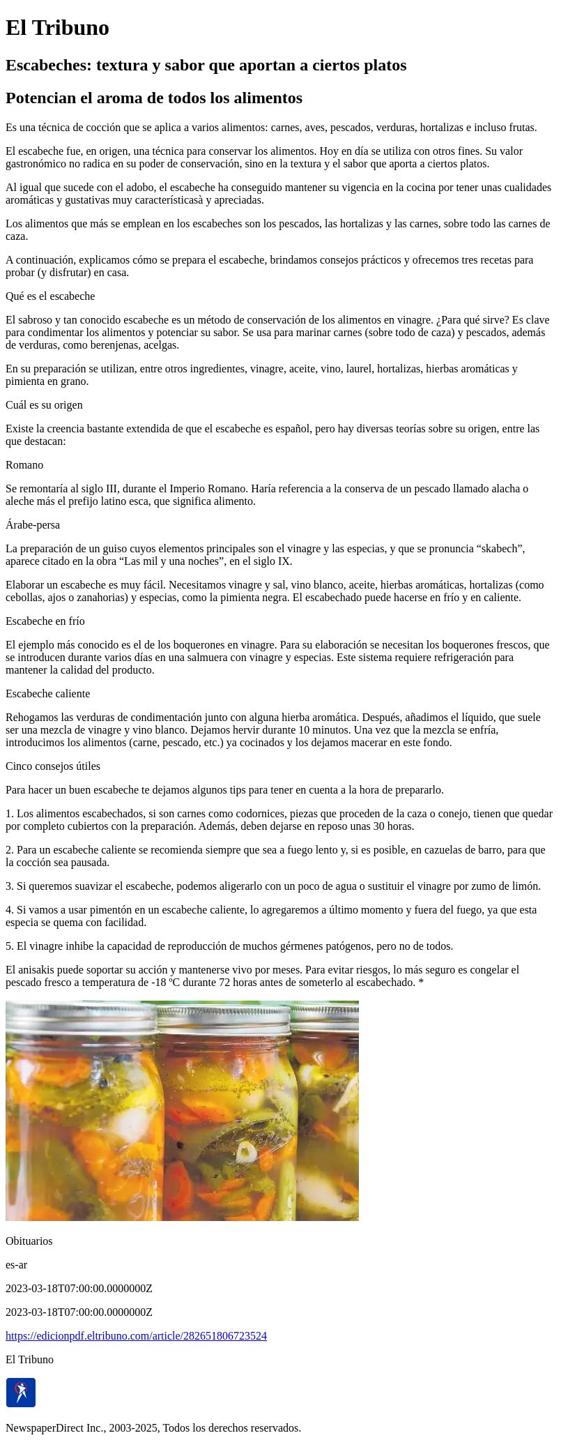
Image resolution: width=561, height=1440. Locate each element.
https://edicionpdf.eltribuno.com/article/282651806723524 (136, 1336)
